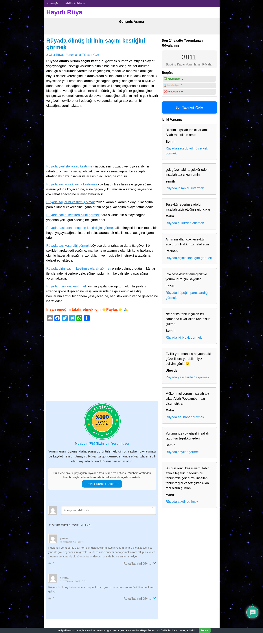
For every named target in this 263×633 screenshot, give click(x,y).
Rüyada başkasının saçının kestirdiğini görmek (80, 228)
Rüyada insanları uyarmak (185, 188)
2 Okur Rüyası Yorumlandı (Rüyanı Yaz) (72, 54)
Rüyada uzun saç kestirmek (66, 286)
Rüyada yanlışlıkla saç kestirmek (70, 166)
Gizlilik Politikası (75, 3)
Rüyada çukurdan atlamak (185, 223)
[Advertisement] (102, 137)
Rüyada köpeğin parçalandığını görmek (188, 295)
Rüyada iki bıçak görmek (184, 337)
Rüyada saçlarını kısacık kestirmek (71, 184)
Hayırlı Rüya (64, 12)
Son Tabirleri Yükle (189, 107)
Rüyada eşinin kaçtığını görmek (189, 258)
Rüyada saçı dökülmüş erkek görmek (187, 151)
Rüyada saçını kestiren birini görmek (73, 215)
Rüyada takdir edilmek (182, 502)
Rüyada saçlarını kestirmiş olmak (70, 202)
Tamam (204, 630)
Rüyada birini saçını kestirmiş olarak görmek (78, 268)
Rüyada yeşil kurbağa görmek (187, 377)
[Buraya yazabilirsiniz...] (108, 510)
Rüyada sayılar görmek (183, 452)
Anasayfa (52, 3)
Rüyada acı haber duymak (185, 417)
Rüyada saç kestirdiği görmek (68, 245)
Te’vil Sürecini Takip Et (102, 484)
